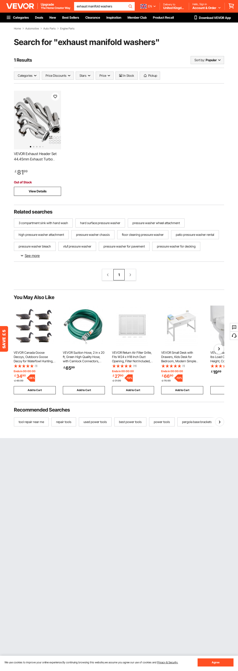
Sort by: (199, 60)
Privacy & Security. (167, 662)
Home (17, 28)
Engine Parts (67, 28)
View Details (37, 191)
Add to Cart (35, 390)
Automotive (32, 28)
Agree (216, 662)
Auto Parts (49, 28)
